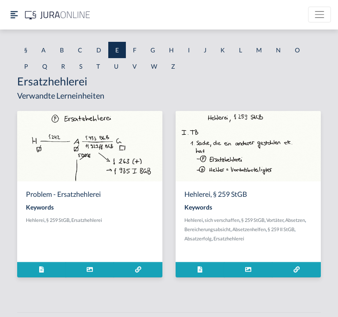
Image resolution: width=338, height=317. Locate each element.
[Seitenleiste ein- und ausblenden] (14, 15)
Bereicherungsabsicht (207, 229)
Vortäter (274, 220)
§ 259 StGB (58, 220)
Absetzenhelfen (249, 229)
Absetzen (295, 220)
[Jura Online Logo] (58, 15)
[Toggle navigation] (319, 14)
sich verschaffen (222, 220)
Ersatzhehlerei (86, 220)
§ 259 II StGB (281, 229)
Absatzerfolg (198, 238)
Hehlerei (35, 220)
